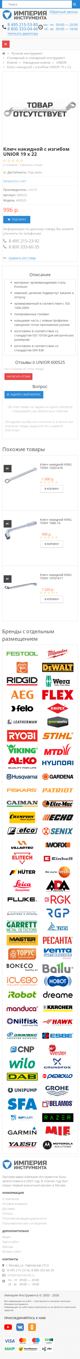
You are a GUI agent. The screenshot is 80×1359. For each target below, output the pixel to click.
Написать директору (23, 33)
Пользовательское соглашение (24, 1223)
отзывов (10, 165)
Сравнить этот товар (22, 258)
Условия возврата (14, 1204)
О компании (10, 1199)
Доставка (8, 1209)
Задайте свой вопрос (24, 394)
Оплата (7, 1213)
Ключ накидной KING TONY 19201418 (55, 466)
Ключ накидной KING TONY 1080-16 (55, 521)
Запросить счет (14, 181)
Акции (6, 1237)
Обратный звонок (63, 12)
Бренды (7, 1247)
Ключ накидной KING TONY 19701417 (55, 576)
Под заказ (17, 219)
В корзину (52, 489)
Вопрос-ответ (11, 1251)
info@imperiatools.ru (21, 1275)
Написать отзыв (31, 165)
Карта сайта (10, 1242)
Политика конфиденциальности (24, 1218)
